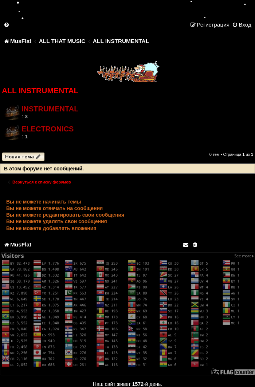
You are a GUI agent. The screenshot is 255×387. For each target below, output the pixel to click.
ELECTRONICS (47, 129)
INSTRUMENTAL (49, 109)
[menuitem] (7, 24)
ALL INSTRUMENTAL (40, 90)
